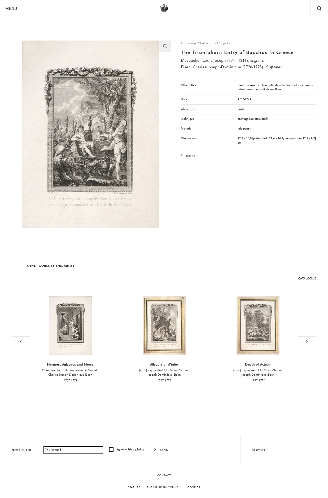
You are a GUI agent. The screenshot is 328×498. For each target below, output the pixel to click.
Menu (11, 9)
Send (164, 450)
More (190, 156)
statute (134, 487)
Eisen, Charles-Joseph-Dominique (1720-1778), (231, 67)
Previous (21, 341)
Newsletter (21, 450)
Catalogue (307, 278)
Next (307, 341)
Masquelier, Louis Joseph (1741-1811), (223, 61)
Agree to (130, 449)
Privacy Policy (136, 449)
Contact (164, 475)
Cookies (193, 487)
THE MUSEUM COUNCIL (164, 487)
